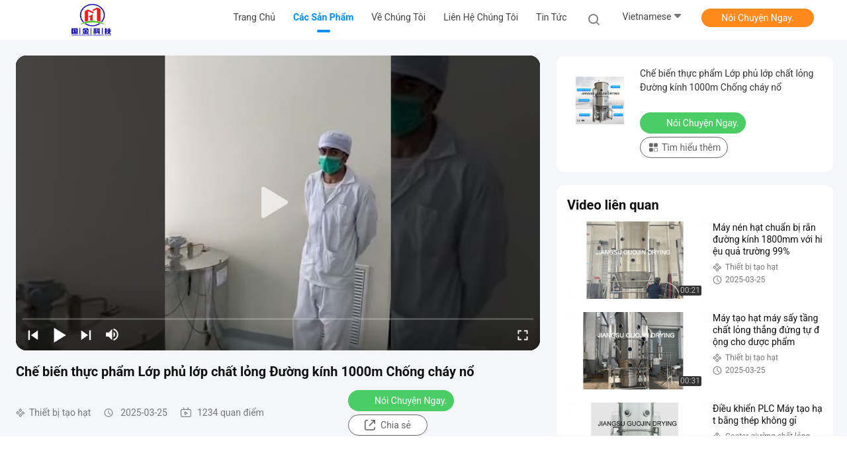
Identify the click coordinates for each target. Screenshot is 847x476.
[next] (86, 334)
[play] (277, 202)
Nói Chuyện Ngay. (757, 18)
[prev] (33, 334)
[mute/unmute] (112, 334)
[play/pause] (59, 334)
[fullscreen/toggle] (523, 334)
